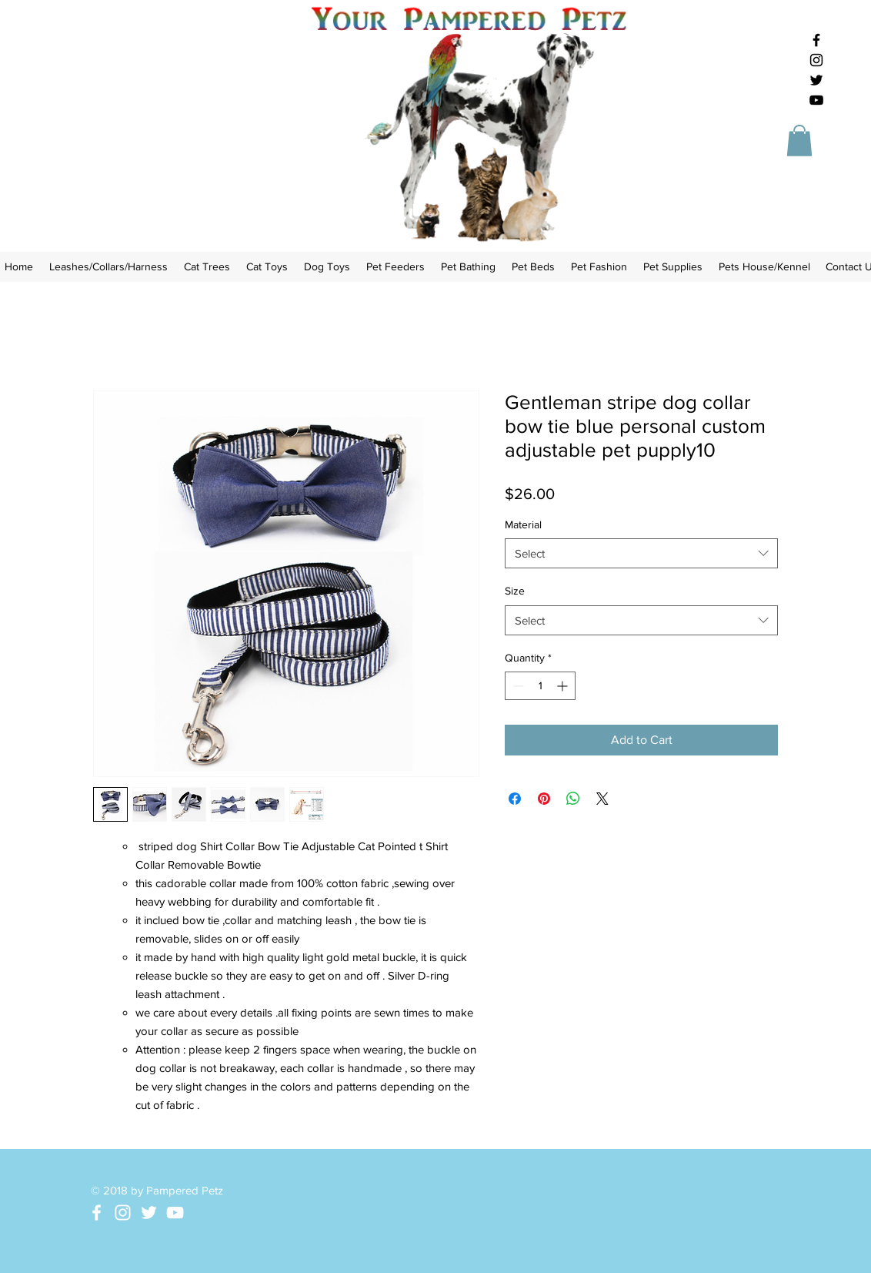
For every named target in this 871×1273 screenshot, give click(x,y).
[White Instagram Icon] (122, 1212)
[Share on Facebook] (515, 798)
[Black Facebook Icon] (816, 40)
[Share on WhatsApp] (573, 798)
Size (515, 591)
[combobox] (641, 553)
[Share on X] (602, 798)
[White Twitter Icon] (148, 1212)
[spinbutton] (540, 685)
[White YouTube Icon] (175, 1212)
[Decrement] (516, 685)
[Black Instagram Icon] (816, 60)
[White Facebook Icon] (96, 1212)
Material (523, 524)
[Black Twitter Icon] (816, 80)
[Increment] (563, 685)
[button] (799, 140)
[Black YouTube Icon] (816, 100)
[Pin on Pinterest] (544, 798)
